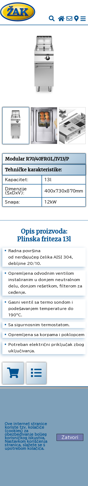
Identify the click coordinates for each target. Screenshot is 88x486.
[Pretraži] (51, 18)
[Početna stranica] (17, 12)
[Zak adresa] (76, 19)
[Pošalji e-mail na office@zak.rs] (69, 19)
